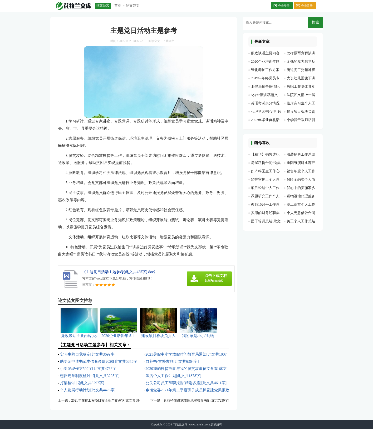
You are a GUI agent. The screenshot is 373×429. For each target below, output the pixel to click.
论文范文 (132, 5)
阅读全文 (154, 41)
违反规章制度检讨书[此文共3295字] (90, 376)
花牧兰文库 (180, 424)
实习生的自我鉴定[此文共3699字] (88, 354)
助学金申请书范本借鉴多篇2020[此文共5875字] (99, 361)
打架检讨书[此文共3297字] (82, 383)
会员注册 (307, 5)
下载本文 (168, 41)
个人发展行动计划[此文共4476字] (88, 390)
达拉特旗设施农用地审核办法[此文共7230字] (196, 400)
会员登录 (284, 5)
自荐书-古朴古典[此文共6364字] (172, 361)
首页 (117, 5)
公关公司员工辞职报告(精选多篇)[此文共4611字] (186, 383)
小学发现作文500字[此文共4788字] (89, 369)
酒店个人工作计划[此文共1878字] (173, 376)
